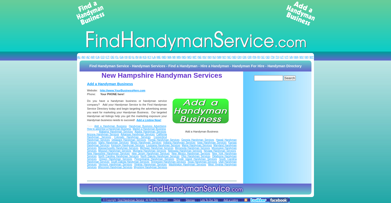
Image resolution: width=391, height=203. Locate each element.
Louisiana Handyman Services (163, 145)
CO (102, 57)
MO (189, 57)
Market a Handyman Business (149, 129)
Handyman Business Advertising (147, 126)
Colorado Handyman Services (132, 137)
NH (209, 57)
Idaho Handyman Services (113, 142)
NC (229, 57)
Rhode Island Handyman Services (196, 159)
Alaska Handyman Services (150, 131)
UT (282, 57)
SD (268, 57)
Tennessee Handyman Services (168, 161)
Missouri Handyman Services (114, 150)
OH (239, 57)
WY (311, 57)
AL (78, 57)
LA (153, 57)
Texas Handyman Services (202, 161)
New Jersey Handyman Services (151, 153)
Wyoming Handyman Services (150, 167)
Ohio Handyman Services (195, 156)
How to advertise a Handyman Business (109, 129)
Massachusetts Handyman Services (118, 148)
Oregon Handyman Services (115, 159)
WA (296, 57)
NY (224, 57)
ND (234, 57)
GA (121, 57)
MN (179, 57)
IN (137, 57)
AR (93, 57)
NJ (214, 57)
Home (177, 200)
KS (144, 57)
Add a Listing (230, 200)
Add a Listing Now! (148, 120)
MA (169, 57)
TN (272, 57)
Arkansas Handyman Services (138, 134)
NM (219, 57)
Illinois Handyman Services (145, 142)
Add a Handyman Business (110, 84)
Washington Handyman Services (187, 164)
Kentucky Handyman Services (128, 145)
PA (254, 57)
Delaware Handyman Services (129, 139)
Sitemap (190, 200)
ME (159, 57)
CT (107, 57)
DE (112, 57)
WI (306, 57)
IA (140, 57)
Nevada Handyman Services (220, 150)
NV (204, 57)
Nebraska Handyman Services (185, 150)
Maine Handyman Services (197, 145)
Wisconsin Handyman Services (115, 167)
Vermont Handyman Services (115, 164)
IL (133, 57)
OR (250, 57)
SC (263, 57)
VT (286, 57)
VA (291, 57)
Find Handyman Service (131, 200)
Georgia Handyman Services (197, 139)
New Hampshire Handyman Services (108, 153)
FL (117, 57)
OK (244, 57)
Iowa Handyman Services (211, 142)
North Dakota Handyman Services (159, 156)
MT (194, 57)
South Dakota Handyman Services (130, 161)
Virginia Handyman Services (150, 164)
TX (277, 57)
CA (97, 57)
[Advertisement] (195, 13)
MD (164, 57)
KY (149, 57)
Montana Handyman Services (149, 150)
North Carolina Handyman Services (118, 156)
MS (184, 57)
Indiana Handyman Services (179, 142)
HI (126, 57)
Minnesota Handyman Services (192, 148)
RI (258, 57)
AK (83, 57)
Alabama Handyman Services (116, 131)
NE (199, 57)
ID (130, 57)
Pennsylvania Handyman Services (154, 159)
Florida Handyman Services (163, 139)
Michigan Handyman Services (156, 148)
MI (174, 57)
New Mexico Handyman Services (191, 153)
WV (301, 57)
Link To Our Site (209, 200)
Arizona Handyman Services (103, 134)
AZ (88, 57)
